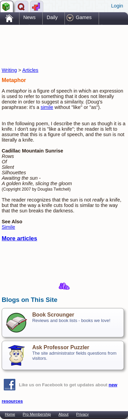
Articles (30, 70)
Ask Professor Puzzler (60, 347)
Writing (9, 70)
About (63, 414)
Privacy (82, 414)
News (29, 17)
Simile (8, 227)
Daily (52, 17)
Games (83, 17)
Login (117, 6)
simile (47, 107)
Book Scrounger (53, 315)
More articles (19, 238)
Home (10, 414)
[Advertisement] (56, 40)
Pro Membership (37, 414)
